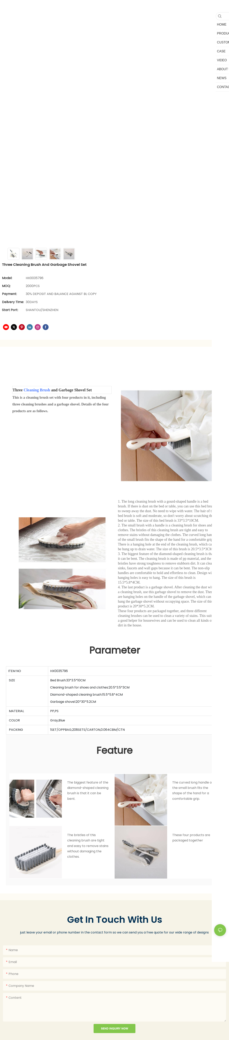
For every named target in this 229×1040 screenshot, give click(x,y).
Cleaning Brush (37, 390)
